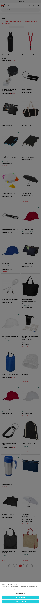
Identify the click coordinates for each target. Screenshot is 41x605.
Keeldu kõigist (20, 597)
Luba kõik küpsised (20, 601)
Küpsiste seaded (20, 593)
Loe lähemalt (14, 589)
